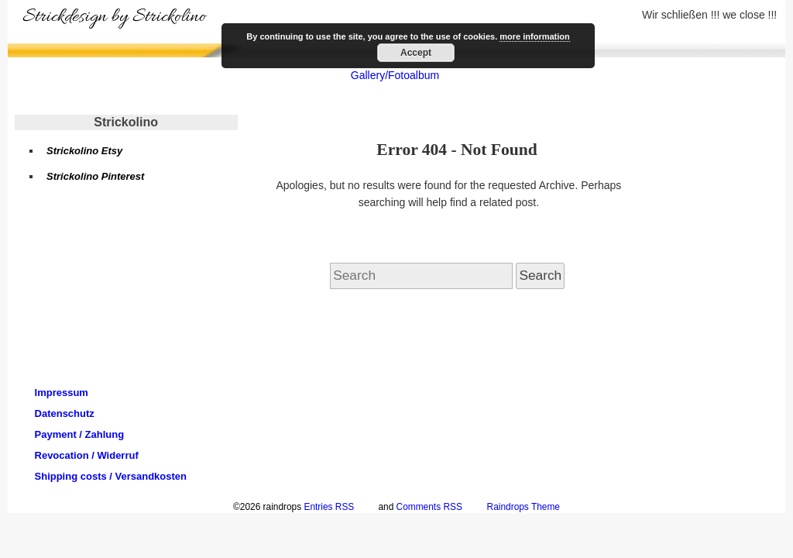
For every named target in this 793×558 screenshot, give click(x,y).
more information (534, 36)
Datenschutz (64, 413)
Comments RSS (429, 506)
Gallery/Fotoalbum (395, 75)
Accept (415, 52)
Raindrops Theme (523, 506)
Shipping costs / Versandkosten (111, 476)
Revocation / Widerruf (87, 455)
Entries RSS (329, 506)
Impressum (61, 392)
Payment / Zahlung (80, 434)
